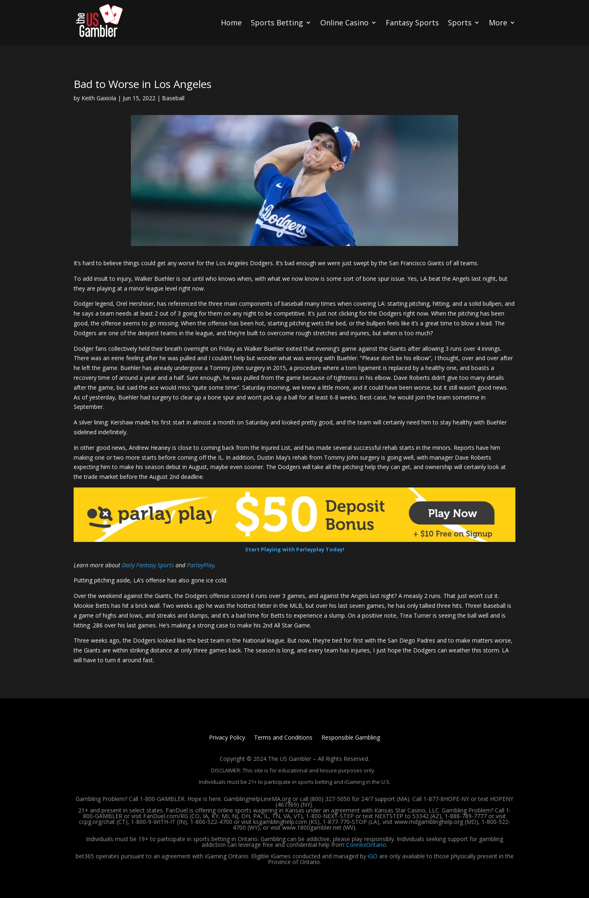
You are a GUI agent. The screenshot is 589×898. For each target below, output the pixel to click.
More (498, 22)
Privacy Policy (227, 738)
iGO (373, 856)
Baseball (173, 98)
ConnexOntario (366, 844)
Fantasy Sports (412, 22)
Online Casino (344, 22)
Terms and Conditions (283, 738)
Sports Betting (277, 22)
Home (231, 22)
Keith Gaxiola (98, 98)
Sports (460, 22)
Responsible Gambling (350, 738)
